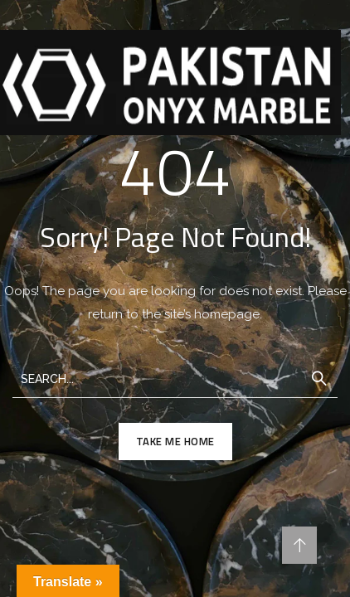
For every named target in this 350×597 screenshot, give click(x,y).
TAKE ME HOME (175, 441)
